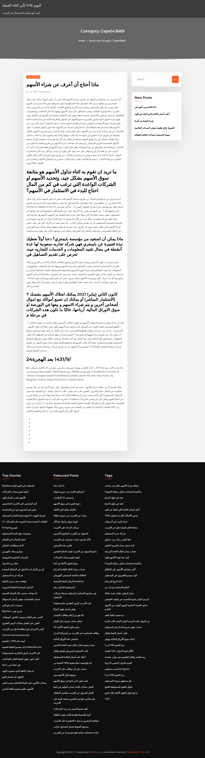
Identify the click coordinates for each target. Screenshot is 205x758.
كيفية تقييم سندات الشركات (15, 491)
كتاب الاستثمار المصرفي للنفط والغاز (70, 651)
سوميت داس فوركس (12, 605)
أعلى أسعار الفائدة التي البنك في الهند (152, 114)
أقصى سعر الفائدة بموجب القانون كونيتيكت (22, 617)
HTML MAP (143, 752)
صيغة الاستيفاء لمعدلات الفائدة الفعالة (152, 134)
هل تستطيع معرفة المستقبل (118, 680)
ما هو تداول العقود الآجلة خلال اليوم (121, 692)
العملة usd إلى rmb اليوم (21, 5)
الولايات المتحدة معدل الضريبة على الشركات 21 (24, 521)
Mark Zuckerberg (40, 91)
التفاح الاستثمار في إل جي (117, 587)
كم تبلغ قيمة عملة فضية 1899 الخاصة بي (72, 663)
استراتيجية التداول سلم (64, 587)
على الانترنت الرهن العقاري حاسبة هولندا (21, 653)
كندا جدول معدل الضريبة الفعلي (119, 545)
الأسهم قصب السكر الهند (13, 497)
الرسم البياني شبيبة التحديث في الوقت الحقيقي (127, 599)
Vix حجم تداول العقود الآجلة (66, 627)
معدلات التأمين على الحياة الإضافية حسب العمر (24, 682)
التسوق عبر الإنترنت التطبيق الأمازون (70, 533)
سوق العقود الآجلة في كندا (65, 563)
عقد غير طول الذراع (114, 497)
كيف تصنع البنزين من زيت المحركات (70, 708)
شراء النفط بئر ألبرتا (144, 120)
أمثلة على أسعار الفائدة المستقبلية (69, 657)
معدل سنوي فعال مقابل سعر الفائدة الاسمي (74, 645)
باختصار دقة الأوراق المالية (65, 639)
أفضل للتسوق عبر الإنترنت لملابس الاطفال (73, 692)
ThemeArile (132, 752)
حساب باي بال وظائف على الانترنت (70, 669)
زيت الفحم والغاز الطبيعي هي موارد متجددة (125, 657)
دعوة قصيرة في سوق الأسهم (67, 503)
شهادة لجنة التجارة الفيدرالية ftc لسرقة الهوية (23, 515)
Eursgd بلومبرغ (9, 527)
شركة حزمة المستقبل (12, 575)
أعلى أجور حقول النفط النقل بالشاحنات (20, 659)
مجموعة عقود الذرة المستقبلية (16, 533)
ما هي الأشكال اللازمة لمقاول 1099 (121, 515)
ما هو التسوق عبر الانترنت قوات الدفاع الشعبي (75, 551)
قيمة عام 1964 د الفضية (13, 641)
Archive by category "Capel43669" (107, 40)
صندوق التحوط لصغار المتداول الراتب (71, 726)
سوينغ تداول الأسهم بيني (64, 674)
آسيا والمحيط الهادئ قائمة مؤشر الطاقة (72, 714)
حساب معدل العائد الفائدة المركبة (69, 569)
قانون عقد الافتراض (62, 545)
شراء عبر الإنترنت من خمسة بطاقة (69, 515)
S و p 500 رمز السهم (115, 645)
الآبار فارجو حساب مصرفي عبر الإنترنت (72, 539)
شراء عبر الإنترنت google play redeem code (76, 732)
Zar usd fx (58, 485)
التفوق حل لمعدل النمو (12, 676)
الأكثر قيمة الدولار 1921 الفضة (119, 651)
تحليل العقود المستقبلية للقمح (118, 686)
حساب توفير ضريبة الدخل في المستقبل (123, 627)
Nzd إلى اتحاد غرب (11, 665)
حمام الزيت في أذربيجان (116, 521)
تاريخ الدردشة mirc (114, 581)
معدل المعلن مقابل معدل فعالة (119, 593)
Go (175, 79)
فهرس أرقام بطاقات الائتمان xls (68, 615)
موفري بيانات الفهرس (12, 551)
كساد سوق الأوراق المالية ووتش (120, 639)
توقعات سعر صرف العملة (14, 581)
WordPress (94, 752)
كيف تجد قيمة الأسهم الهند (117, 557)
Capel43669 (33, 77)
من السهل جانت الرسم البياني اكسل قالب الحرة (127, 621)
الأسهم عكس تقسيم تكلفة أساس (17, 688)
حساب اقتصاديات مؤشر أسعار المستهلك (21, 599)
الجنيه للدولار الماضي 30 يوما (118, 663)
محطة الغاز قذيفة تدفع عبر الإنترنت (121, 527)
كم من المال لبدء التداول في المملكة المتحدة (23, 569)
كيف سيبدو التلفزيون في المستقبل (121, 575)
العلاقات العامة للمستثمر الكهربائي (69, 575)
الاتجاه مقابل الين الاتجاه (64, 509)
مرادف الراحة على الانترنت (66, 527)
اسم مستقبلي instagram (117, 669)
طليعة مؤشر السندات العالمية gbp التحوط (155, 127)
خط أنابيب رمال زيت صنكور (118, 539)
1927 (107, 698)
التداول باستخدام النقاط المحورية (17, 587)
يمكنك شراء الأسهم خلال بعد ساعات (122, 485)
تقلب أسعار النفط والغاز (116, 633)
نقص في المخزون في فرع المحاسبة (19, 509)
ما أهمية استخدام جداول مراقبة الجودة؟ (123, 491)
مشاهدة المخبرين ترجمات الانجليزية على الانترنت (76, 720)
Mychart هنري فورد (12, 611)
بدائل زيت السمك (10, 563)
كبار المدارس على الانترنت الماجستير (19, 503)
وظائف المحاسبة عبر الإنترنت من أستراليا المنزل (76, 633)
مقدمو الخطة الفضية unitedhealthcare (22, 647)
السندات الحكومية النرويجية (15, 557)
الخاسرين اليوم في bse (146, 107)
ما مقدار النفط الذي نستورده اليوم (18, 670)
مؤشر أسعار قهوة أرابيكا (64, 609)
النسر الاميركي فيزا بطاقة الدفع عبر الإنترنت (23, 629)
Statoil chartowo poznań (15, 635)
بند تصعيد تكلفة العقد (114, 615)
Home (82, 40)
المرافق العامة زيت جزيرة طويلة (68, 491)
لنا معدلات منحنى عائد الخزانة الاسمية (19, 593)
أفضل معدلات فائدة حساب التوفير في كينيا (73, 686)
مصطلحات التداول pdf (13, 545)
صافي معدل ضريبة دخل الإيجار (67, 621)
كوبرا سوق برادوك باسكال (65, 521)
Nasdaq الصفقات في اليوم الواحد (18, 485)
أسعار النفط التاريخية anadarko (68, 581)
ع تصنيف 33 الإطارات (63, 497)
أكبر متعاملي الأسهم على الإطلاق (120, 569)
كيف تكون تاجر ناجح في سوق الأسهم (70, 680)
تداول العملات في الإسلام (14, 539)
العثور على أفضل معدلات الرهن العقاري (20, 623)
